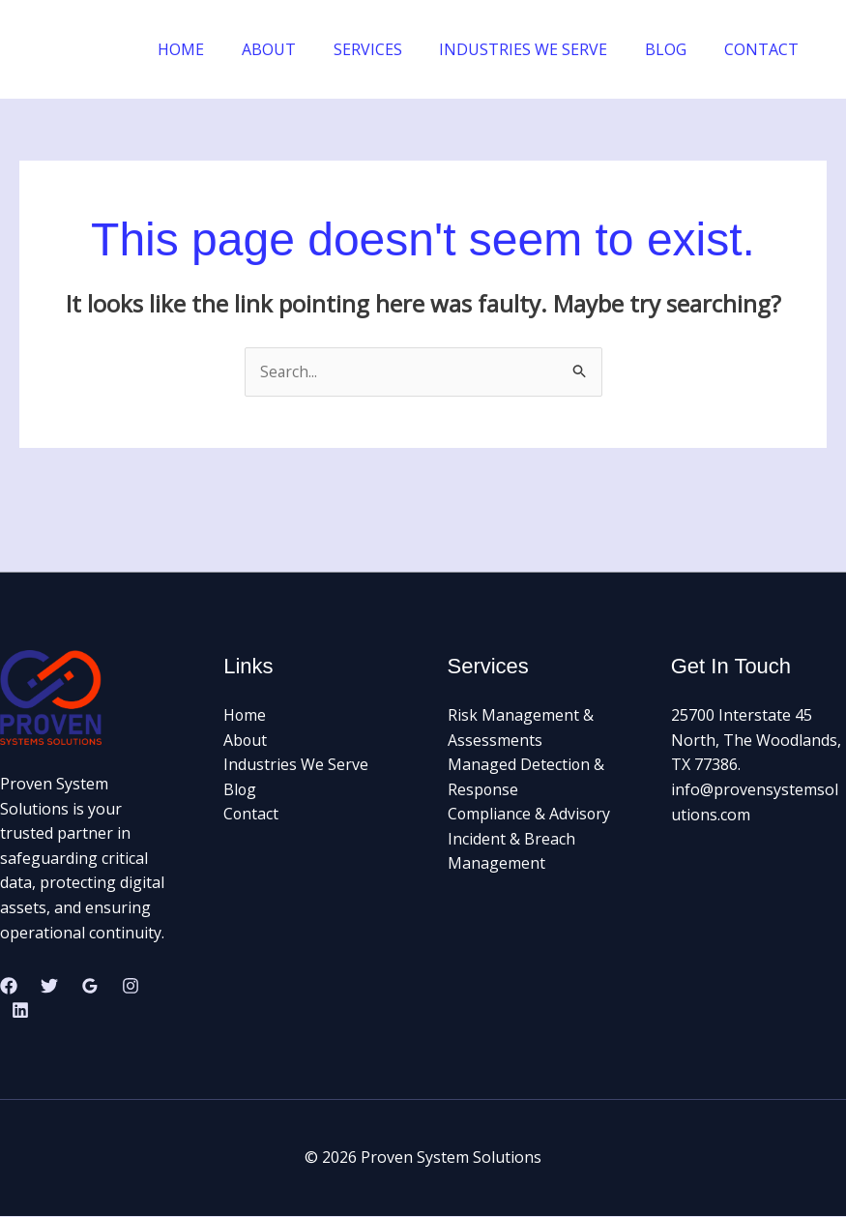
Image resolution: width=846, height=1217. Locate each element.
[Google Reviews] (90, 985)
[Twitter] (49, 985)
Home (245, 716)
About (245, 740)
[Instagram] (130, 985)
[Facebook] (8, 985)
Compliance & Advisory (530, 814)
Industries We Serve (295, 765)
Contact (251, 814)
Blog (240, 789)
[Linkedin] (20, 1011)
